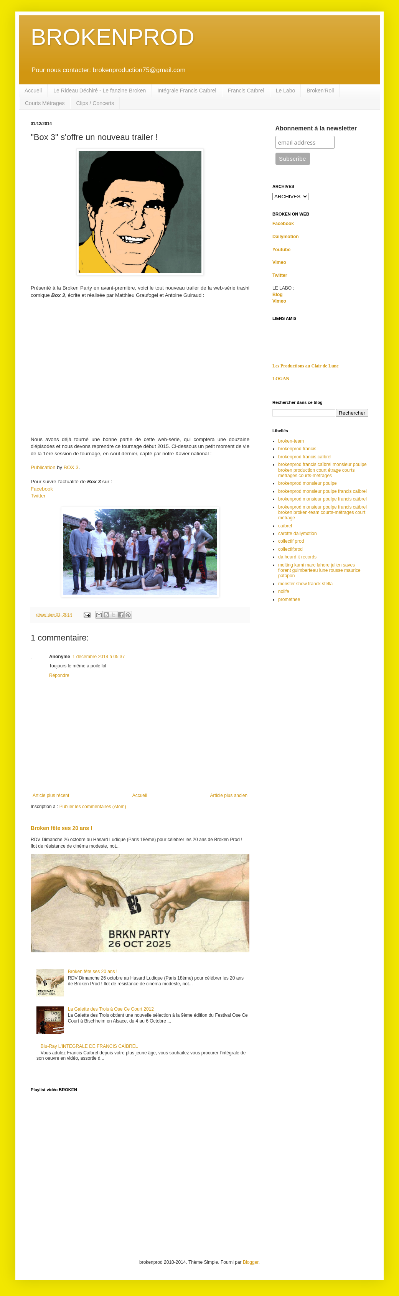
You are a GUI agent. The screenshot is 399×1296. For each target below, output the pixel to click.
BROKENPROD (113, 37)
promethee (289, 599)
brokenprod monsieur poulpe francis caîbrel (322, 491)
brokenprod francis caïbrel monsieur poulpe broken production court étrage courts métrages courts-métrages (322, 470)
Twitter (38, 496)
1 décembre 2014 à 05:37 (99, 656)
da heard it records (297, 557)
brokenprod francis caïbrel (304, 456)
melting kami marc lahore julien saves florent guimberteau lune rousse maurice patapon (319, 570)
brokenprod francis (297, 448)
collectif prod (291, 541)
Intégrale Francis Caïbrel (186, 90)
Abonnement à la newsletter (316, 128)
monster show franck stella (305, 583)
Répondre (59, 675)
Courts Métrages (44, 103)
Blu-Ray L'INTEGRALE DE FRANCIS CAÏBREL (89, 1046)
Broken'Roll (320, 90)
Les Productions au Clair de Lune (305, 366)
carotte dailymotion (297, 533)
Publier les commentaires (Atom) (92, 806)
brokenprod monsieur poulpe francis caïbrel (322, 499)
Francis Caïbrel (246, 90)
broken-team (291, 441)
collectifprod (290, 549)
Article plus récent (51, 795)
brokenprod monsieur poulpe (307, 483)
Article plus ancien (228, 795)
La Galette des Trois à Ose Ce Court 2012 (111, 1009)
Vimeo (279, 262)
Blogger (251, 1262)
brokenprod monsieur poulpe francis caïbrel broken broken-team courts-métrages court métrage (322, 512)
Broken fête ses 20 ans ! (61, 828)
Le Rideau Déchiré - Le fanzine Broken (99, 90)
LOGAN (280, 378)
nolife (283, 591)
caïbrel (285, 526)
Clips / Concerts (95, 103)
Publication (43, 467)
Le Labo (285, 90)
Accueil (33, 90)
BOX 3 (71, 467)
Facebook (42, 489)
